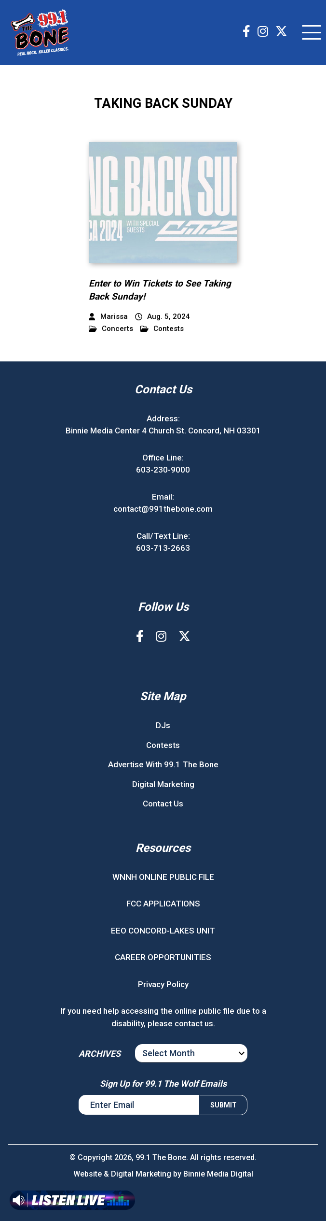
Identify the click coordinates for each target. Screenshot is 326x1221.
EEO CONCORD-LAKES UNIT (163, 930)
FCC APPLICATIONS (163, 903)
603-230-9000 (163, 469)
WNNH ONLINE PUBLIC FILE (163, 877)
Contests (162, 328)
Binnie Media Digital (218, 1173)
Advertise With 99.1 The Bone (163, 764)
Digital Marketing (163, 784)
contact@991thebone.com (163, 509)
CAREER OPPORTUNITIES (163, 957)
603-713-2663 (163, 548)
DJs (163, 725)
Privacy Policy (163, 984)
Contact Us (163, 803)
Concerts (111, 328)
